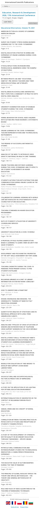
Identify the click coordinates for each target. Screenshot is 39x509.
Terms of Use (15, 507)
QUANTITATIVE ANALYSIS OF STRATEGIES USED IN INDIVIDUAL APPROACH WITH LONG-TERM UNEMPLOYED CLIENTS (19, 314)
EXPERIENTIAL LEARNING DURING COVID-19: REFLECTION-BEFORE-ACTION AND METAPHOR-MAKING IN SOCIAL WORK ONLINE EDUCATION (18, 353)
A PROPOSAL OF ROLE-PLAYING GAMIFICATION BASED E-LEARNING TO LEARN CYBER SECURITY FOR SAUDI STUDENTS (19, 243)
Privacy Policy (24, 507)
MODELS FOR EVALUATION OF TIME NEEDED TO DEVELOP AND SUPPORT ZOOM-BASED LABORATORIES (18, 366)
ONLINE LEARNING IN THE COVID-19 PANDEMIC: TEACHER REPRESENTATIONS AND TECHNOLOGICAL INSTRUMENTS (19, 133)
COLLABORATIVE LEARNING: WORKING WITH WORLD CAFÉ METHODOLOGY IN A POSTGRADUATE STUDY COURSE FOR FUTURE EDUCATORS (19, 199)
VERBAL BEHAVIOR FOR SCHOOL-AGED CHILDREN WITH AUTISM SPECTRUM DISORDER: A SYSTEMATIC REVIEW (19, 120)
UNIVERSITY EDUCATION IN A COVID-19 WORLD (18, 232)
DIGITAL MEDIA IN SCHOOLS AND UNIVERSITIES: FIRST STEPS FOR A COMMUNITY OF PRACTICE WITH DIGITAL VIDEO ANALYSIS (19, 94)
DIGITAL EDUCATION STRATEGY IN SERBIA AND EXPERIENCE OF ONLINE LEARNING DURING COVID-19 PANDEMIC (19, 55)
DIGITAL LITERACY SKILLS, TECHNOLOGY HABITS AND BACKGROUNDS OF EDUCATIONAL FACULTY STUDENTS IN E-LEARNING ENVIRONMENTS (18, 340)
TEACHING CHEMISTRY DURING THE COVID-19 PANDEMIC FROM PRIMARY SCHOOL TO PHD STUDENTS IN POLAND (17, 268)
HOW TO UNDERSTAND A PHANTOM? (14, 290)
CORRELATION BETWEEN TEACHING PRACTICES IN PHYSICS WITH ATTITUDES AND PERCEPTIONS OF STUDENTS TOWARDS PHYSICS (19, 422)
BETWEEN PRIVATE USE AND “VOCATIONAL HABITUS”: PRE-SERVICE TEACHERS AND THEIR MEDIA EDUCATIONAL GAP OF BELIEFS (17, 81)
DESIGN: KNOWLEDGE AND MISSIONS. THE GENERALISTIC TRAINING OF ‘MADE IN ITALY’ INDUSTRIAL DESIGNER (16, 301)
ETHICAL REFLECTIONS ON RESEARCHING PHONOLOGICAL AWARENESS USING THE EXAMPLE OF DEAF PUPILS (18, 68)
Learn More (8, 22)
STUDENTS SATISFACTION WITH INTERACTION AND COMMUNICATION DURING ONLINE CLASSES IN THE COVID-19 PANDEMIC (19, 182)
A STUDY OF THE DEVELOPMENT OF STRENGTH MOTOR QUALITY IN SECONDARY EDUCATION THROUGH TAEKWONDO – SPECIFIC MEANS (18, 437)
